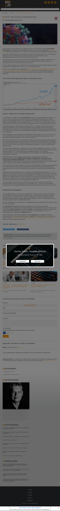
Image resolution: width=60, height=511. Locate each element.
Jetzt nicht (37, 261)
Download (23, 261)
